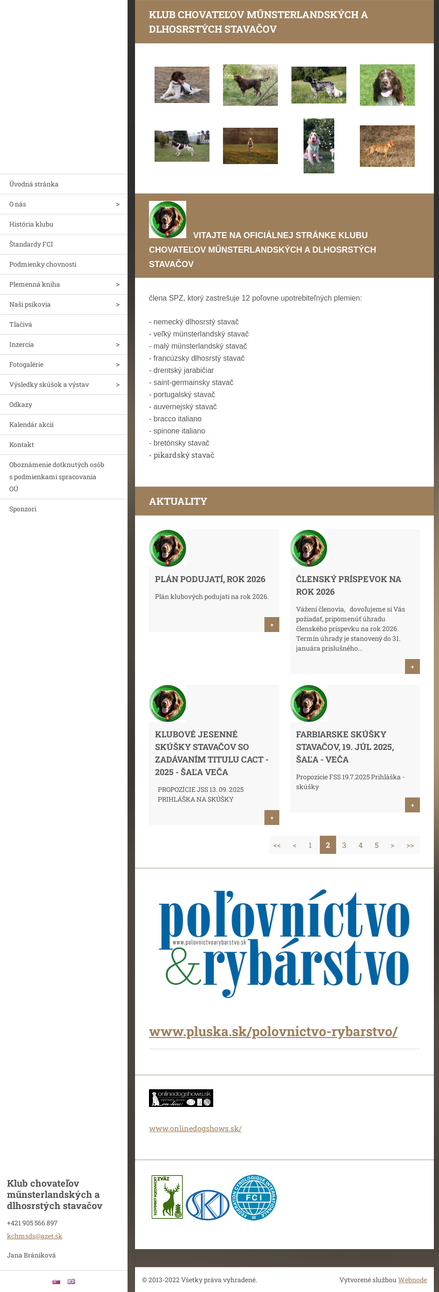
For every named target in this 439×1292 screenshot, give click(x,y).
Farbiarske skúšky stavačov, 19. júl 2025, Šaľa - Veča (345, 746)
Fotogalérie (26, 364)
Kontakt (21, 444)
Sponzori (22, 508)
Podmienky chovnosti (42, 264)
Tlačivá (20, 324)
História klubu (31, 224)
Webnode (412, 1279)
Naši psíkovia (30, 304)
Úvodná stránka (34, 183)
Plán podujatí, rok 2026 (210, 578)
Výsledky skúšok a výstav (49, 384)
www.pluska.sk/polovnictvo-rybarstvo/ (273, 1031)
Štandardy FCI (31, 244)
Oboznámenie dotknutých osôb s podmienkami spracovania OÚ (56, 476)
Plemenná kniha (34, 284)
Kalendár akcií (31, 424)
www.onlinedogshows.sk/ (195, 1128)
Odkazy (20, 404)
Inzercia (21, 344)
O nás (17, 203)
